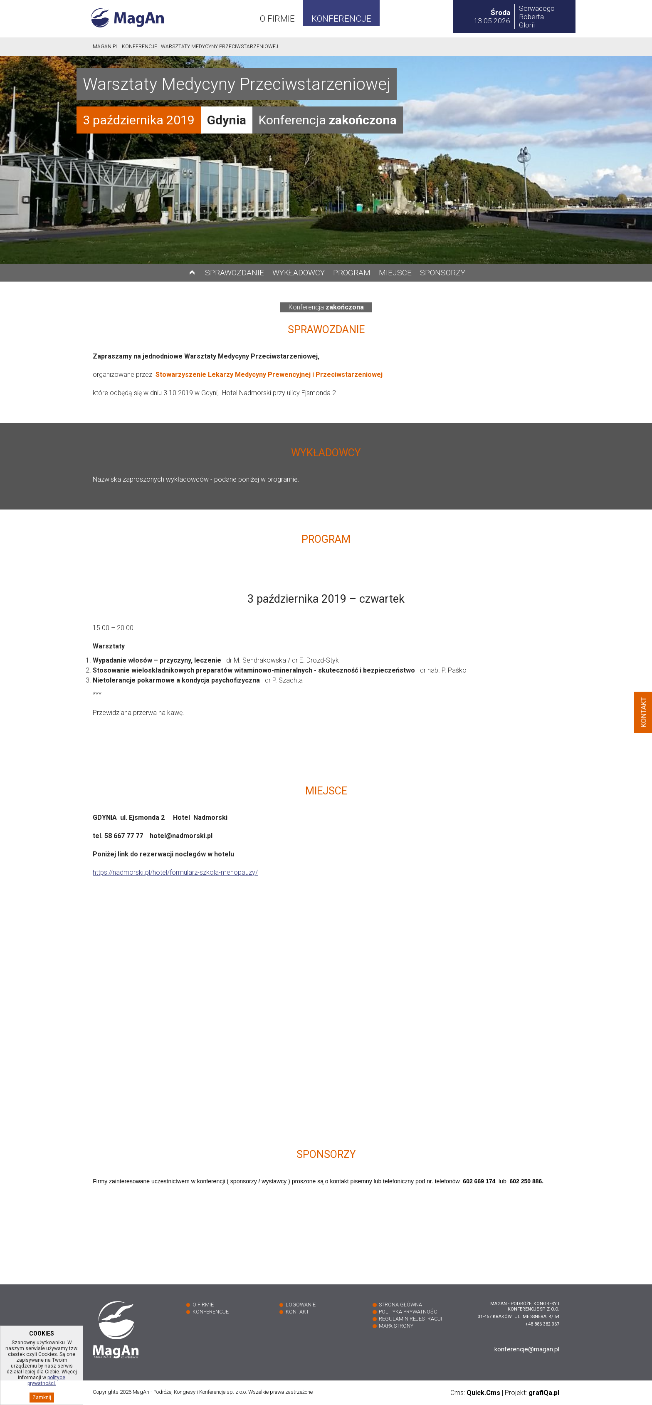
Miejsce (395, 272)
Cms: (475, 1393)
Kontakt (297, 1312)
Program (351, 272)
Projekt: (532, 1393)
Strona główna (400, 1304)
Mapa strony (396, 1326)
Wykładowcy (298, 272)
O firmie (277, 19)
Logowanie (301, 1304)
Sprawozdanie (234, 272)
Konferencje (341, 19)
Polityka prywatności (409, 1312)
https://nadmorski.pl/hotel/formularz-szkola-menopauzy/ (175, 872)
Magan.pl (105, 46)
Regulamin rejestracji (410, 1319)
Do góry (192, 273)
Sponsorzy (442, 272)
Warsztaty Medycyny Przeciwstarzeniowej (219, 46)
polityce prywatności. (46, 1391)
